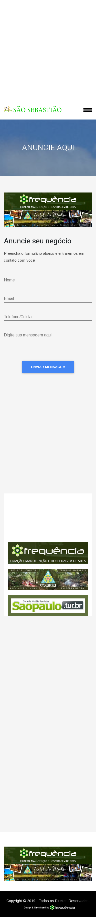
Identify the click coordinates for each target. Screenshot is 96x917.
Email (9, 298)
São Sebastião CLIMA (48, 518)
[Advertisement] (48, 51)
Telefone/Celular (18, 317)
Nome (9, 280)
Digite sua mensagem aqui (27, 335)
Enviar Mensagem (48, 367)
